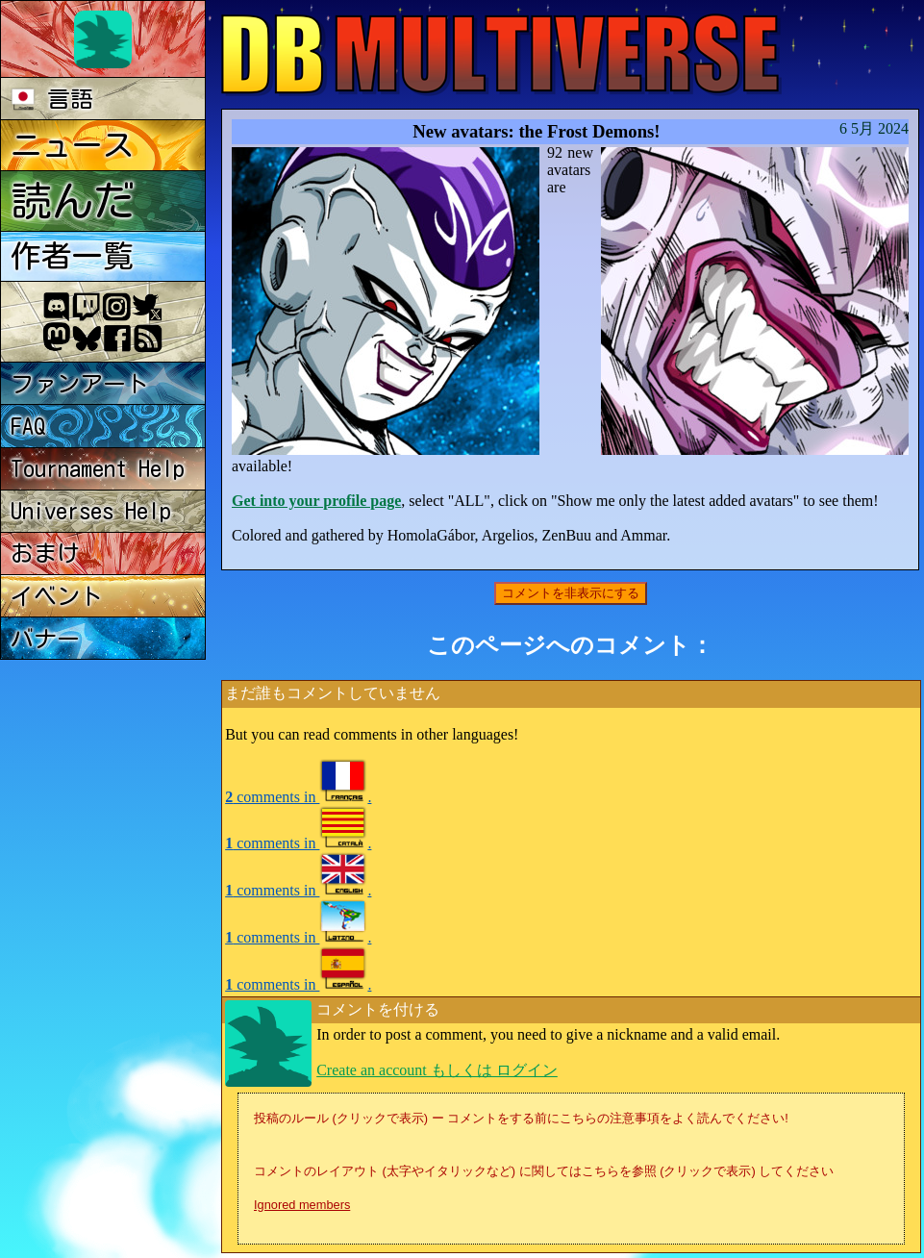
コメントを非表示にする (570, 593)
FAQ (28, 426)
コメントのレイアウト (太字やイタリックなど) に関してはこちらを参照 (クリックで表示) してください (544, 1171)
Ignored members (302, 1204)
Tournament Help (98, 468)
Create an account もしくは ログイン (437, 1070)
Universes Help (91, 510)
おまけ (45, 553)
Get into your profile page (316, 500)
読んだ (73, 200)
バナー (45, 638)
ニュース (72, 145)
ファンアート (80, 383)
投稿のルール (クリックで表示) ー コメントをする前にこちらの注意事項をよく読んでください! (521, 1118)
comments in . (298, 797)
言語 (52, 99)
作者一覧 (72, 255)
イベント (57, 596)
